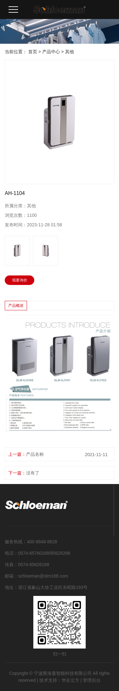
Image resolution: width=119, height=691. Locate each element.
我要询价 (19, 280)
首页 (32, 51)
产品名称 (35, 454)
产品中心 (51, 51)
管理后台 (92, 680)
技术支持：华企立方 (59, 680)
